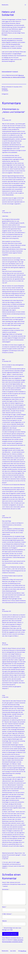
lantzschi (15, 71)
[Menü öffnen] (25, 5)
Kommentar (5, 889)
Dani (3, 118)
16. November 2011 (6, 517)
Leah (6, 21)
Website (4, 921)
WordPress (23, 951)
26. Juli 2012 (5, 644)
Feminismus (4, 89)
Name (4, 907)
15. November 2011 (6, 120)
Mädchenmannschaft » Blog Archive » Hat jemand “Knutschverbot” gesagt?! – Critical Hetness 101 (14, 855)
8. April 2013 (5, 858)
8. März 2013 (5, 697)
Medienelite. (5, 5)
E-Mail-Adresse (7, 914)
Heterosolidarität (6, 71)
